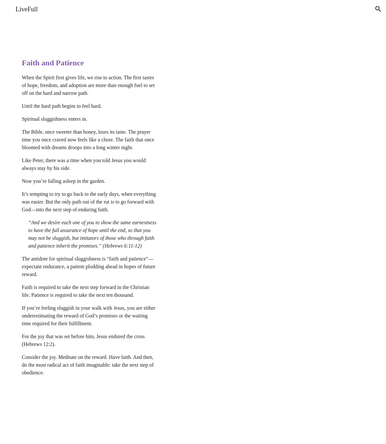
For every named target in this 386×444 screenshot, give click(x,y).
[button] (8, 9)
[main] (89, 216)
